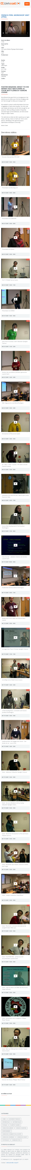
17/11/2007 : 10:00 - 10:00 (8, 623)
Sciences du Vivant (22, 1137)
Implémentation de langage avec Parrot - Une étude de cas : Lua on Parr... (14, 742)
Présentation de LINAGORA (9, 218)
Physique (4, 1125)
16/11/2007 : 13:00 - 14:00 (8, 408)
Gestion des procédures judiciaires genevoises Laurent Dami (14, 373)
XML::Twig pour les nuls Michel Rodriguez (13, 403)
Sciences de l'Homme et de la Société (11, 1134)
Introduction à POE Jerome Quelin (11, 434)
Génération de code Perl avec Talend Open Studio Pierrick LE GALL (15, 496)
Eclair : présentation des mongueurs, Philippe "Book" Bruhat (14, 1019)
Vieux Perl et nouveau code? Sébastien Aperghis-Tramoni (15, 342)
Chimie (4, 1119)
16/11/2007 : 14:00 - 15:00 (8, 438)
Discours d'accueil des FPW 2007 (11, 157)
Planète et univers (15, 1125)
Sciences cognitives (21, 1128)
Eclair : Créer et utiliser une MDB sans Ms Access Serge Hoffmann (15, 988)
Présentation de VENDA (8, 311)
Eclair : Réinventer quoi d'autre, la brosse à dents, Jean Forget (15, 865)
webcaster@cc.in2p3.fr (12, 1162)
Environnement (6, 1131)
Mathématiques (17, 1122)
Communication (16, 1140)
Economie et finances (14, 1119)
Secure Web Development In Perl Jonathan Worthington (13, 526)
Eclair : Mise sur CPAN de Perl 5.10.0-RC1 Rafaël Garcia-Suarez (14, 1049)
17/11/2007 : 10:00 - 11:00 (8, 592)
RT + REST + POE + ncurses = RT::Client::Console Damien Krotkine (14, 465)
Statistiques (5, 1140)
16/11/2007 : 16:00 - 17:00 (8, 500)
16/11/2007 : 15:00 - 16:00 (8, 469)
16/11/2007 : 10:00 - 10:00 (8, 162)
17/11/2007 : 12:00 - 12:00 (8, 685)
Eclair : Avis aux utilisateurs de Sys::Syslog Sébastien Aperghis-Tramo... (13, 803)
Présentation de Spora (8, 249)
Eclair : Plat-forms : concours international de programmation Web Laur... (14, 926)
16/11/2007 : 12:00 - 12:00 (8, 377)
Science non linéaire (7, 1128)
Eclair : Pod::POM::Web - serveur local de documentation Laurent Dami (12, 957)
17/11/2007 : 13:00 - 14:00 (8, 715)
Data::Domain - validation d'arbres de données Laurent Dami (14, 557)
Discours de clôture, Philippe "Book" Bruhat (13, 1080)
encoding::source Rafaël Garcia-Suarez (12, 680)
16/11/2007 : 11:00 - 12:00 (8, 346)
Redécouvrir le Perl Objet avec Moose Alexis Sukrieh (13, 619)
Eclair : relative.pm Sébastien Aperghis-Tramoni (14, 772)
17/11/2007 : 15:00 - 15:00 (8, 777)
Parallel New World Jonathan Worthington (13, 587)
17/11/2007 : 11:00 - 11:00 (8, 654)
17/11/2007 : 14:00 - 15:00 (8, 746)
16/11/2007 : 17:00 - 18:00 (8, 531)
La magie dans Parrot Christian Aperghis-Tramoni (15, 649)
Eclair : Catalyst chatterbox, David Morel (12, 895)
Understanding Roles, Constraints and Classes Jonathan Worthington (14, 711)
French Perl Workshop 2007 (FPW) (15, 16)
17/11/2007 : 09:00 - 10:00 (8, 562)
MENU (27, 4)
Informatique (6, 1122)
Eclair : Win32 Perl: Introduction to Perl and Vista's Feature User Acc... (15, 834)
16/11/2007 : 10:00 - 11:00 (8, 285)
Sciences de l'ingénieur (8, 1137)
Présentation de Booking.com (10, 188)
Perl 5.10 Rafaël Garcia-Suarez (10, 280)
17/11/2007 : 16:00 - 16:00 (8, 1084)
